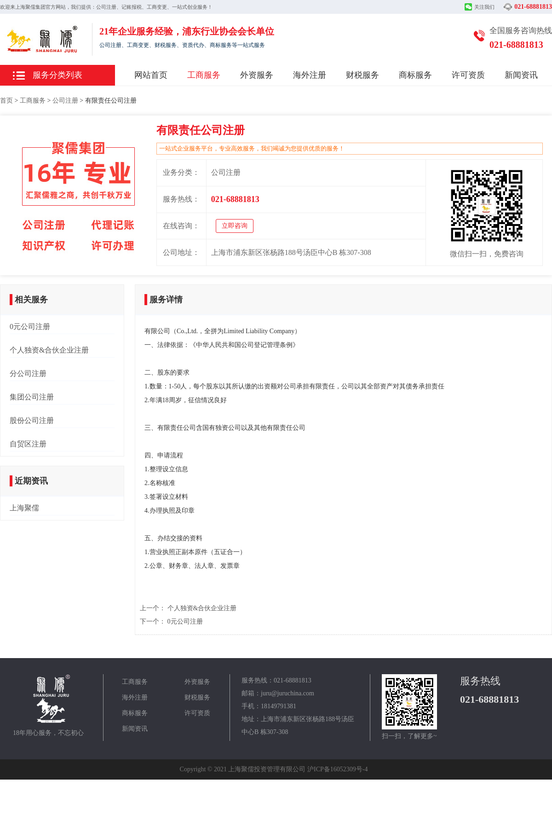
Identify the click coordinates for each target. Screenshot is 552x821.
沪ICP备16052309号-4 (337, 769)
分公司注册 (28, 373)
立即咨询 (234, 225)
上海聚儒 (24, 508)
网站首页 (150, 75)
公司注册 (65, 100)
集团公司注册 (32, 397)
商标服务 (415, 75)
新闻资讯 (521, 75)
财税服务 (362, 75)
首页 (6, 100)
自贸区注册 (28, 444)
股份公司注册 (32, 420)
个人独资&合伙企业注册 (49, 350)
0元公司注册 (30, 326)
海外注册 (309, 75)
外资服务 (256, 75)
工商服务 (203, 75)
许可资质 (468, 75)
